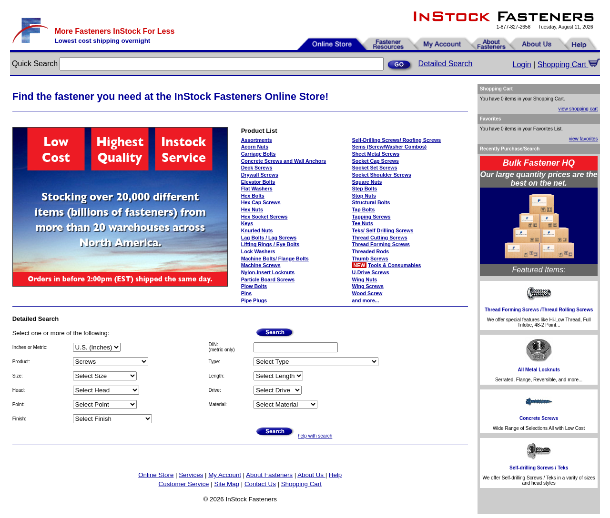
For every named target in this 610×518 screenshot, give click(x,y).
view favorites (583, 138)
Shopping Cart (569, 64)
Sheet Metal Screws (376, 154)
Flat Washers (257, 188)
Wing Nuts (364, 279)
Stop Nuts (364, 196)
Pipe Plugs (254, 300)
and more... (365, 300)
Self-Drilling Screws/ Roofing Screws (396, 140)
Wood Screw (367, 293)
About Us (311, 474)
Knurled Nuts (257, 230)
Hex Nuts (252, 209)
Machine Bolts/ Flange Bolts (275, 258)
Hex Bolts (252, 196)
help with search (315, 435)
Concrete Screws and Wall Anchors (283, 161)
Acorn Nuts (254, 146)
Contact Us (260, 484)
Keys (247, 223)
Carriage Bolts (258, 154)
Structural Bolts (371, 202)
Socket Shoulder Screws (381, 175)
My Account (224, 474)
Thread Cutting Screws (379, 237)
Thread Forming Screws (381, 244)
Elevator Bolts (258, 182)
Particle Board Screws (268, 279)
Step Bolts (364, 188)
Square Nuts (367, 182)
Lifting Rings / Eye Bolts (270, 244)
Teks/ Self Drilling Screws (383, 230)
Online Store (155, 474)
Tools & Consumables (394, 265)
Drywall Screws (259, 175)
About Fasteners (269, 474)
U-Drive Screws (370, 272)
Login (522, 64)
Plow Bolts (254, 286)
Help (335, 474)
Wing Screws (368, 286)
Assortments (256, 140)
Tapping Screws (371, 216)
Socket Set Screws (374, 167)
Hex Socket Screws (264, 216)
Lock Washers (258, 251)
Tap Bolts (363, 209)
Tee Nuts (362, 223)
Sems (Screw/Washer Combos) (389, 146)
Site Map (226, 484)
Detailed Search (445, 64)
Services (191, 474)
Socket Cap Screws (375, 161)
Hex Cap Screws (261, 202)
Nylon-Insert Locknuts (268, 272)
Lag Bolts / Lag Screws (269, 237)
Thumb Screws (370, 258)
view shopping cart (578, 108)
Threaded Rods (370, 251)
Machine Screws (261, 265)
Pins (246, 293)
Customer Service (184, 484)
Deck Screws (257, 167)
